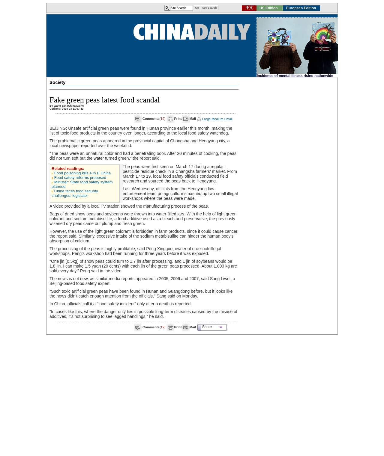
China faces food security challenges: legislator (75, 193)
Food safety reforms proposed (80, 177)
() (153, 118)
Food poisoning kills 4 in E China (82, 173)
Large (206, 119)
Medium (217, 119)
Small (228, 119)
